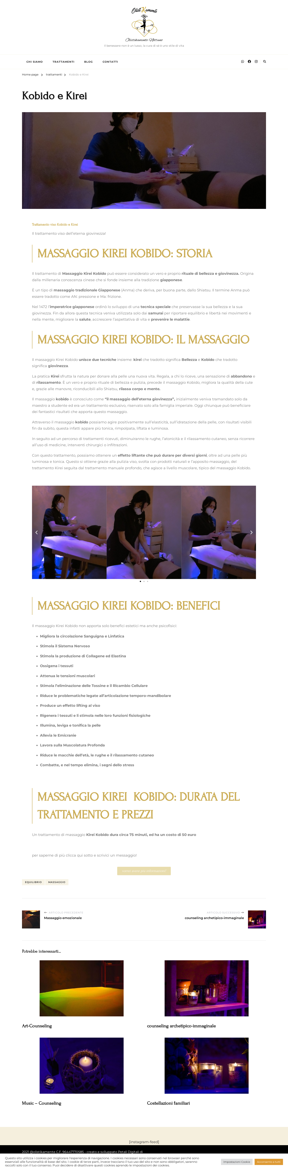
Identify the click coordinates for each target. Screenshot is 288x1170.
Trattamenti (63, 61)
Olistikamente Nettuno (144, 40)
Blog (88, 61)
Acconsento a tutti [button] (269, 1161)
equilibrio (33, 882)
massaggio (56, 882)
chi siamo (34, 61)
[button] (36, 532)
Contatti (110, 61)
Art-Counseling (37, 1026)
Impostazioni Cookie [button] (236, 1161)
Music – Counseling (41, 1103)
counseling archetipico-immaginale (181, 1026)
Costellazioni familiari (168, 1103)
